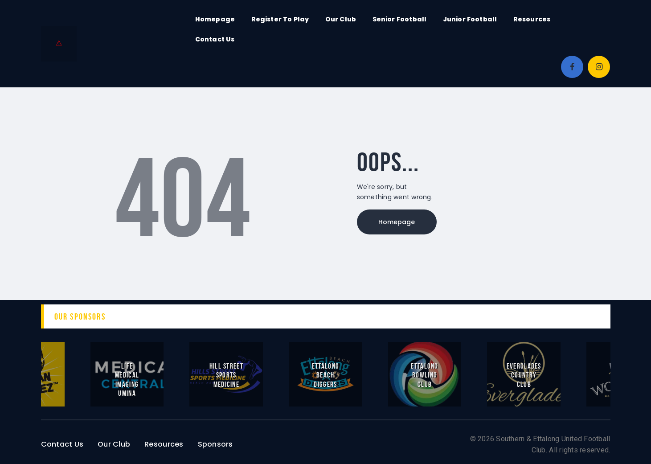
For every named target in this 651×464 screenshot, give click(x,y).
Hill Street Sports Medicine (226, 375)
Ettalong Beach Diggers (325, 375)
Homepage (397, 222)
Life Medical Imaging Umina (127, 379)
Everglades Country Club (524, 375)
